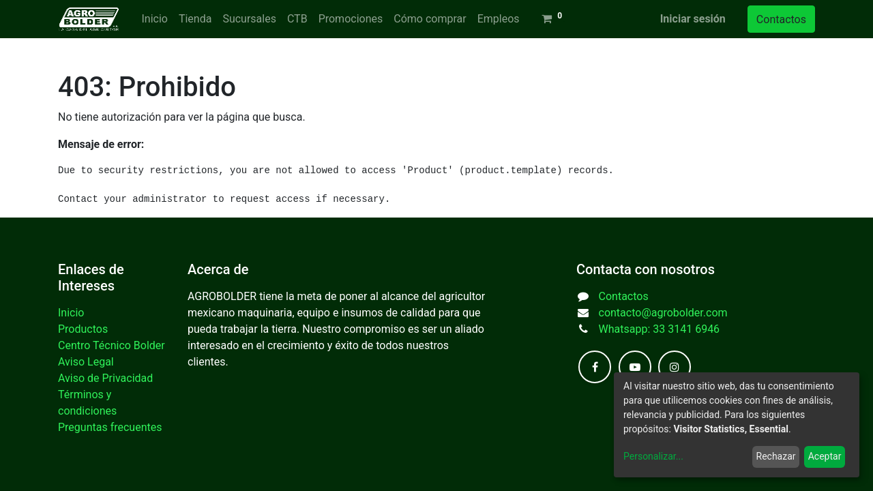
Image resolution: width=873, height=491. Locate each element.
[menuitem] (154, 19)
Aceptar (825, 456)
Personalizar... (653, 456)
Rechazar (776, 456)
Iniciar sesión (693, 18)
